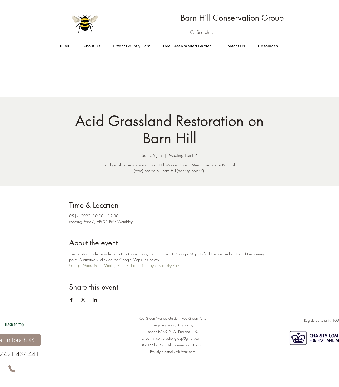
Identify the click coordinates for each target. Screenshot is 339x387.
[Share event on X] (83, 300)
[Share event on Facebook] (71, 300)
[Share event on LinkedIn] (95, 300)
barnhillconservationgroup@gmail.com (173, 338)
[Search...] (236, 32)
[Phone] (12, 369)
